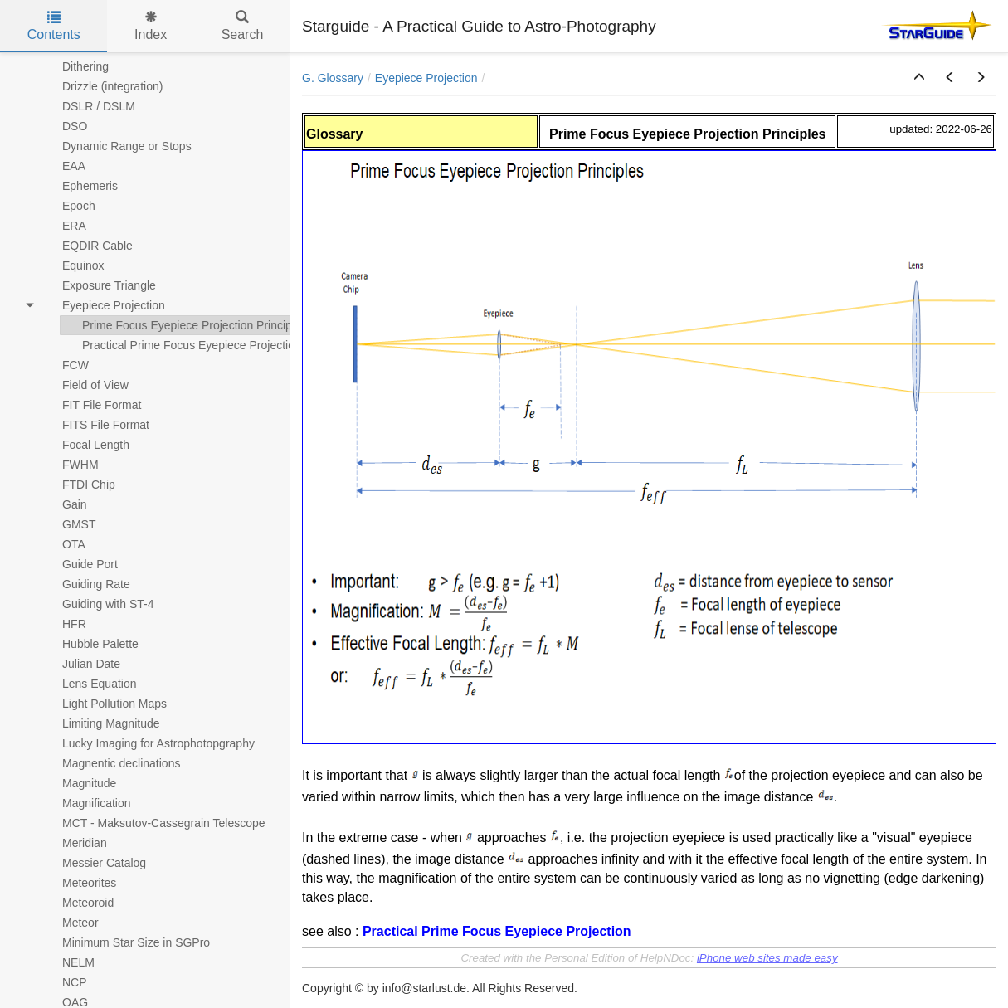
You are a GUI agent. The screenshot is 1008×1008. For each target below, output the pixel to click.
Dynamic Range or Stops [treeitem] (116, 146)
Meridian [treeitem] (74, 843)
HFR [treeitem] (63, 624)
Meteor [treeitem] (70, 923)
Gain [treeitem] (64, 504)
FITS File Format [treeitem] (95, 425)
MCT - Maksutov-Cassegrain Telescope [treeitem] (153, 823)
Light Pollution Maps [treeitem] (104, 703)
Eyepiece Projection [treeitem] (103, 305)
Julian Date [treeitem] (80, 664)
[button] (919, 78)
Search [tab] (243, 26)
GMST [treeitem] (68, 524)
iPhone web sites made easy (767, 958)
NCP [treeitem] (64, 982)
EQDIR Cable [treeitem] (87, 246)
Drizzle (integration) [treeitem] (102, 86)
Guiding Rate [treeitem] (85, 584)
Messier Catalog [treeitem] (93, 863)
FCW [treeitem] (65, 365)
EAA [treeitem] (63, 166)
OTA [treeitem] (63, 544)
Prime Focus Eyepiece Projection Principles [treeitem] (184, 325)
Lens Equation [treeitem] (89, 684)
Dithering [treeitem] (75, 66)
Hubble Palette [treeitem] (90, 644)
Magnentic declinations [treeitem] (110, 763)
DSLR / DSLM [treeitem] (88, 106)
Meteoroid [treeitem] (77, 903)
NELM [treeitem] (68, 962)
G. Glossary (332, 78)
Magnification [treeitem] (86, 803)
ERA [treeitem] (63, 226)
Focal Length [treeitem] (85, 445)
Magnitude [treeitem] (78, 783)
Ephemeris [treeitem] (79, 186)
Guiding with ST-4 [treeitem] (97, 604)
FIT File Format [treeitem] (91, 405)
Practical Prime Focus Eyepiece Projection (497, 931)
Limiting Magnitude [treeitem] (100, 723)
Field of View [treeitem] (85, 385)
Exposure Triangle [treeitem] (98, 285)
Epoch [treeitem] (68, 206)
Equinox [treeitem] (73, 265)
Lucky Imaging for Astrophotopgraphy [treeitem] (148, 743)
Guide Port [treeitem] (79, 564)
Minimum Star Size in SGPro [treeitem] (125, 942)
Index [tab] (150, 26)
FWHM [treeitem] (70, 465)
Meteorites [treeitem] (78, 883)
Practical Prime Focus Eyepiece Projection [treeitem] (181, 345)
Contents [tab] (53, 26)
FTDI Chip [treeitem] (78, 484)
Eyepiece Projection (426, 78)
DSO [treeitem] (64, 126)
